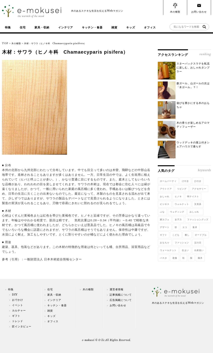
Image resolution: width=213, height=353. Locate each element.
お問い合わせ (199, 11)
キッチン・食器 (92, 27)
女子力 (178, 219)
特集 (8, 27)
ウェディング (177, 211)
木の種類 (175, 11)
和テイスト (193, 196)
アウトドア (166, 188)
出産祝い (199, 250)
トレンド (17, 321)
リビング (182, 188)
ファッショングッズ (197, 219)
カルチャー (19, 310)
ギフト (163, 234)
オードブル (201, 234)
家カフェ (164, 219)
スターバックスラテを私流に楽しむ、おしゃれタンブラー (193, 67)
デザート (164, 227)
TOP (5, 43)
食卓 (194, 227)
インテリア (65, 27)
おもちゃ (164, 242)
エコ (184, 227)
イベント (17, 305)
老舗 (174, 258)
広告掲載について (121, 300)
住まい (185, 250)
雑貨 (114, 27)
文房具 (197, 204)
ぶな (162, 211)
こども (175, 234)
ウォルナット (182, 204)
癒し (187, 234)
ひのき (197, 181)
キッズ (130, 27)
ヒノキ (178, 196)
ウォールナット (168, 250)
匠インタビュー (21, 326)
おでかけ (17, 300)
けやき (185, 181)
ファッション (182, 242)
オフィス (150, 27)
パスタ (163, 258)
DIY (15, 294)
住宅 (23, 27)
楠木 (200, 258)
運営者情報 (116, 289)
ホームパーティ (168, 181)
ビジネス (164, 204)
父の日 (197, 242)
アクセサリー (199, 188)
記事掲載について (121, 294)
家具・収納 (42, 27)
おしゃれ (164, 196)
